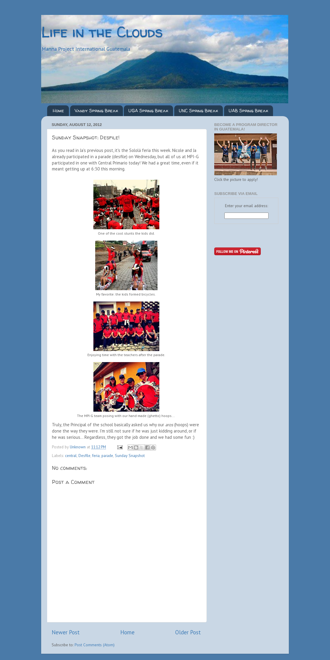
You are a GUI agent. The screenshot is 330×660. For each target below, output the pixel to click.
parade (107, 455)
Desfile (84, 455)
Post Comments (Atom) (95, 644)
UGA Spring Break (148, 110)
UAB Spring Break (248, 110)
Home (58, 110)
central (71, 455)
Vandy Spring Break (96, 110)
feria (96, 455)
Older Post (188, 632)
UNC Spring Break (198, 110)
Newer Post (66, 632)
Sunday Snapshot (130, 455)
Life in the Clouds (102, 31)
